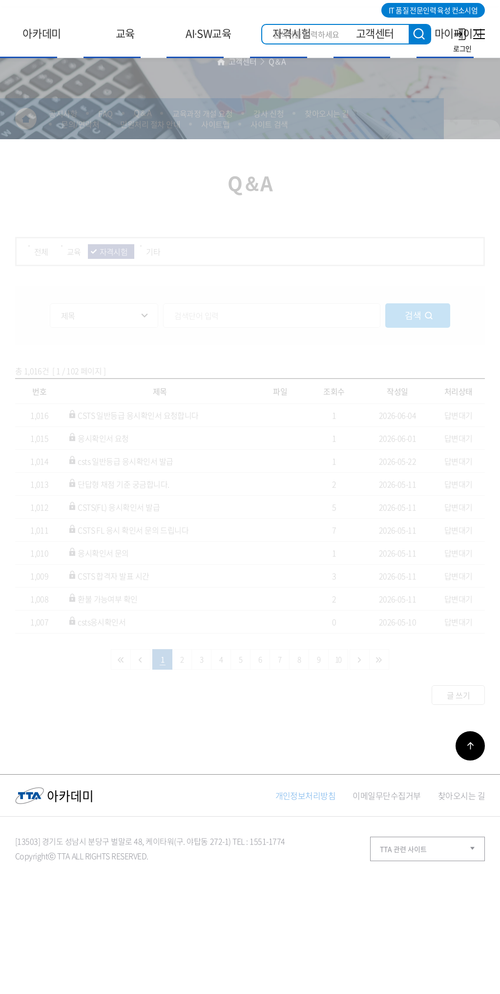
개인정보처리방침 (305, 878)
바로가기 (470, 828)
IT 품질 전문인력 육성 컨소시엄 (433, 10)
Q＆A (277, 142)
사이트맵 (477, 34)
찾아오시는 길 (461, 878)
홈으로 (221, 142)
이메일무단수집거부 (386, 878)
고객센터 (242, 142)
